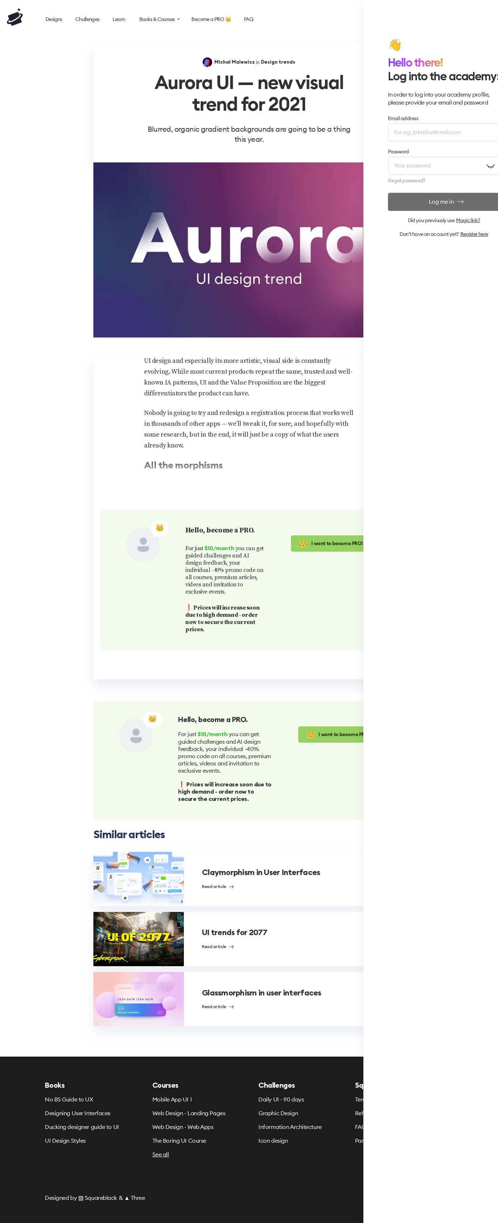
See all (160, 1154)
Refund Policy (372, 1113)
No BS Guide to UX (69, 1099)
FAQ (360, 1127)
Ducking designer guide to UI (82, 1127)
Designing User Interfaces (77, 1113)
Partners (365, 1140)
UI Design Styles (65, 1140)
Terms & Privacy (375, 1099)
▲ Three (134, 1197)
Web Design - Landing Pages (188, 1113)
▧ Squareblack (97, 1197)
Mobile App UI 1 (171, 1099)
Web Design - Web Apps (183, 1127)
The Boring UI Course (179, 1140)
